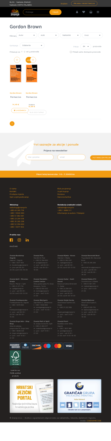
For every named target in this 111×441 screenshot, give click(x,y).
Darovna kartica (64, 197)
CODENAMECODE (94, 420)
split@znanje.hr (18, 289)
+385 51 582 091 (17, 216)
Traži (55, 12)
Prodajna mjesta (17, 194)
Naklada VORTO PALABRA (21, 5)
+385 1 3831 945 (65, 328)
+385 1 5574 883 (17, 305)
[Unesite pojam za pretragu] (42, 12)
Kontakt (13, 191)
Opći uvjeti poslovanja (19, 197)
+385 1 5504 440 (17, 213)
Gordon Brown (16, 93)
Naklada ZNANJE (23, 2)
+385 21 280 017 (41, 326)
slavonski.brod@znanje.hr (91, 267)
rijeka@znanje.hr (66, 263)
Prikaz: (76, 46)
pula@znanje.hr (42, 263)
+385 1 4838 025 (17, 331)
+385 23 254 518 (17, 218)
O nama (13, 188)
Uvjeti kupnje (63, 191)
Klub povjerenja (64, 188)
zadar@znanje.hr (66, 291)
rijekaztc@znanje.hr (91, 286)
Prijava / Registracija (84, 3)
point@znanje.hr (66, 331)
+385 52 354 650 (17, 224)
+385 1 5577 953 (17, 227)
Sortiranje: (14, 45)
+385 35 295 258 (17, 221)
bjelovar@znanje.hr (91, 310)
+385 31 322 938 (65, 307)
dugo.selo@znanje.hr (20, 333)
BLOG (12, 2)
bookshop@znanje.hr (20, 265)
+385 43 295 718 (17, 210)
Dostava (61, 194)
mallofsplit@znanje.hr (44, 328)
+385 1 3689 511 (64, 210)
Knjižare (63, 3)
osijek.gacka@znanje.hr (66, 312)
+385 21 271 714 (17, 286)
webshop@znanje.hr (18, 207)
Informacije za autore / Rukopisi (70, 213)
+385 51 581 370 (89, 284)
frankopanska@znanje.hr (19, 310)
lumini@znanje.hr (42, 291)
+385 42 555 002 (41, 289)
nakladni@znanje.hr (65, 207)
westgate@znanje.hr (43, 307)
